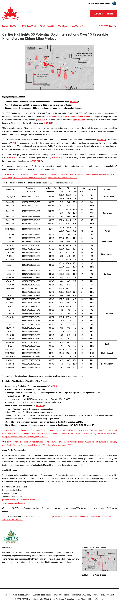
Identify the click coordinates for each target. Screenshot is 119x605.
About (7, 595)
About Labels (47, 26)
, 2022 (74, 178)
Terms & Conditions (61, 595)
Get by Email (104, 25)
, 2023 (45, 437)
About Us (77, 26)
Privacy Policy (99, 595)
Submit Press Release (42, 595)
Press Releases (28, 26)
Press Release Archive (21, 595)
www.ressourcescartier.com (13, 503)
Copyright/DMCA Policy (81, 595)
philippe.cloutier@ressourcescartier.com (18, 500)
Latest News (9, 26)
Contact (63, 26)
